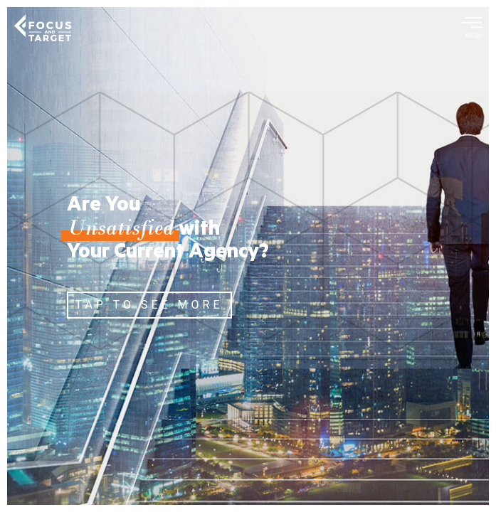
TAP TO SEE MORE (149, 304)
